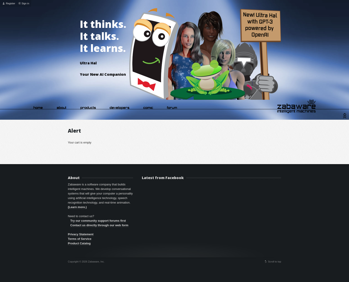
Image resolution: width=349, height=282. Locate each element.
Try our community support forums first (98, 220)
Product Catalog (79, 243)
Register (10, 3)
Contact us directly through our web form (99, 225)
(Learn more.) (77, 207)
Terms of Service (79, 239)
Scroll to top (274, 261)
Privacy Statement (80, 234)
